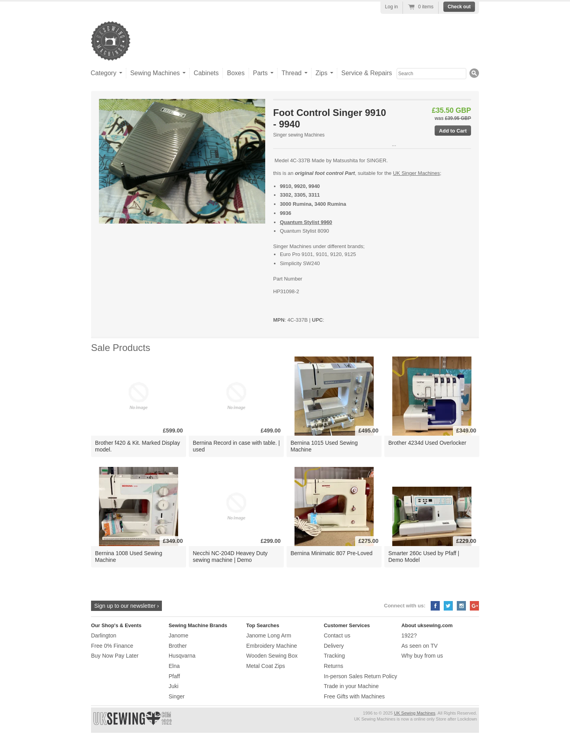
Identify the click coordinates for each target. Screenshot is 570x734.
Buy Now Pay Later (115, 655)
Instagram (461, 606)
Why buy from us (422, 655)
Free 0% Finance (112, 646)
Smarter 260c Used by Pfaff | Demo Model (423, 556)
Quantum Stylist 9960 (306, 222)
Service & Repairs (366, 73)
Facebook (435, 606)
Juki (174, 686)
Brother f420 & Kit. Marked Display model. (137, 446)
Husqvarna (182, 655)
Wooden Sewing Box (272, 655)
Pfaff (174, 676)
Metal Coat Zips (265, 666)
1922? (409, 635)
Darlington (103, 635)
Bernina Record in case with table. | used (236, 446)
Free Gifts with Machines (354, 696)
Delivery (334, 646)
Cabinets (206, 73)
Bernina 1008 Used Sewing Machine (128, 556)
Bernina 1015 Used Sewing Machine (324, 446)
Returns (333, 666)
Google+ (474, 606)
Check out (459, 6)
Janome (178, 635)
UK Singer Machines (416, 173)
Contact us (337, 635)
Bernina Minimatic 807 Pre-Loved (331, 553)
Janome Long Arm (268, 635)
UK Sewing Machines (414, 713)
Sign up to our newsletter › (126, 606)
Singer (176, 696)
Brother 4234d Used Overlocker (427, 443)
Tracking (334, 655)
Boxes (235, 73)
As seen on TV (419, 646)
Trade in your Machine (351, 686)
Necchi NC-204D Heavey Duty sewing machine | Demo (230, 556)
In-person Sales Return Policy (360, 676)
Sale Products (120, 347)
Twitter (448, 606)
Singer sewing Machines (299, 135)
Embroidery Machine (271, 646)
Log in (391, 6)
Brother (178, 646)
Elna (174, 666)
